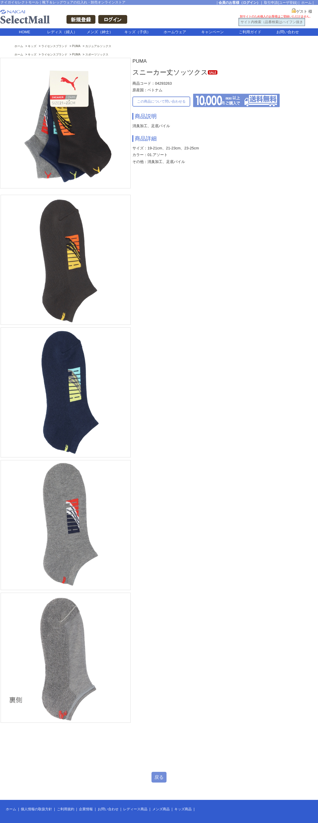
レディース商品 (135, 809)
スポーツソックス (96, 54)
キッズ (32, 46)
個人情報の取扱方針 (36, 809)
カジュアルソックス (98, 46)
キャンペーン (212, 32)
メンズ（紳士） (100, 32)
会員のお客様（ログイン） (239, 3)
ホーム (306, 3)
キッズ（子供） (137, 32)
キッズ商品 (183, 809)
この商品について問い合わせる (161, 101)
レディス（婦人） (62, 32)
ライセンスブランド (54, 46)
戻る (159, 777)
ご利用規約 (65, 809)
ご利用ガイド (250, 32)
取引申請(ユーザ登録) (280, 3)
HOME (24, 32)
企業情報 (86, 809)
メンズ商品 (161, 809)
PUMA (76, 46)
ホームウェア (175, 32)
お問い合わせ (287, 32)
